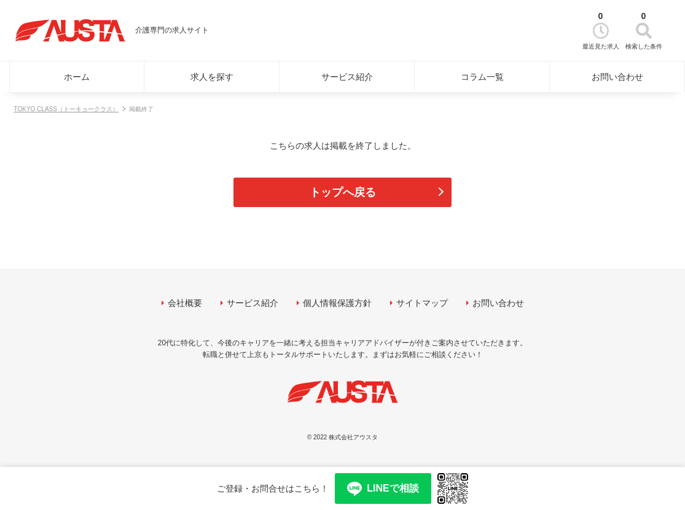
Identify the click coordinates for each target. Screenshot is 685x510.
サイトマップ (422, 303)
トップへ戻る (343, 192)
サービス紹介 (347, 77)
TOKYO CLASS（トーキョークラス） (66, 109)
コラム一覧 (482, 77)
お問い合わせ (617, 77)
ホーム (77, 77)
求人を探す (211, 77)
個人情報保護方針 (337, 303)
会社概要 (185, 303)
